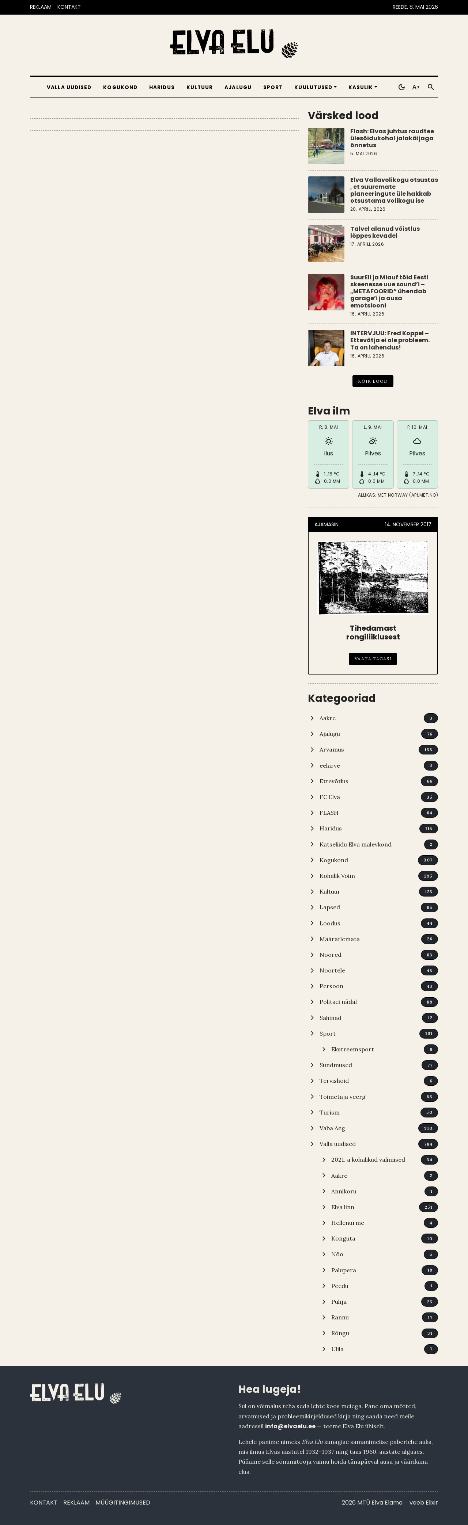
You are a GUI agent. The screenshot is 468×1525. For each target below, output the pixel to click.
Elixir (432, 1502)
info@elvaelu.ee (290, 1426)
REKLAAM (41, 7)
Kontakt (43, 1502)
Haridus (162, 87)
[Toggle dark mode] (401, 87)
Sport (273, 87)
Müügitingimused (122, 1502)
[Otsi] (430, 87)
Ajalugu (238, 87)
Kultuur (199, 87)
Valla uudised (69, 87)
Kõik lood (373, 381)
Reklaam (76, 1502)
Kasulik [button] (360, 87)
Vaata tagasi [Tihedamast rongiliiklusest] (373, 658)
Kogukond (120, 87)
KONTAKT (69, 7)
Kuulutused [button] (313, 87)
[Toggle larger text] (416, 87)
